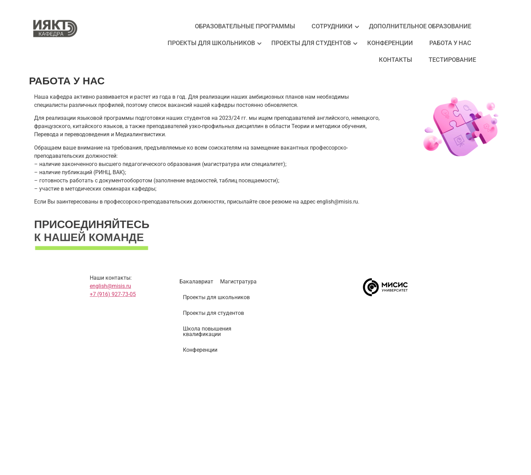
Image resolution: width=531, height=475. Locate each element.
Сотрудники (334, 26)
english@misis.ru (110, 286)
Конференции (390, 42)
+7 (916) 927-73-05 (113, 294)
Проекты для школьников (213, 42)
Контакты (395, 59)
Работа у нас (450, 42)
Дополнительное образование (420, 26)
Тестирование (452, 59)
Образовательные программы (245, 26)
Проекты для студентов (312, 42)
